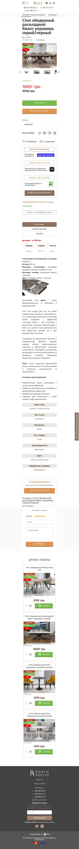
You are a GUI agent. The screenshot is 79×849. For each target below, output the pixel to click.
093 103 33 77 (40, 794)
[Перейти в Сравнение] (50, 3)
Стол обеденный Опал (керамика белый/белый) (39, 714)
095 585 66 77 (40, 791)
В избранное (31, 142)
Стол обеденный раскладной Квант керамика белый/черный (39, 618)
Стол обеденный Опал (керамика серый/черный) (39, 666)
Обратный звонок (39, 803)
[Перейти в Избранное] (46, 3)
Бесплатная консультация (77, 426)
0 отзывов (40, 40)
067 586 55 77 (40, 797)
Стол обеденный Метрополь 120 (39, 568)
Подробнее (27, 206)
